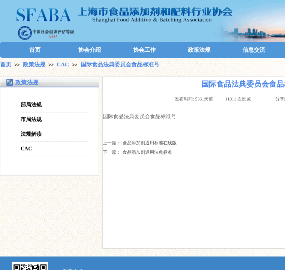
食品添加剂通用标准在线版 (140, 143)
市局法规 (31, 119)
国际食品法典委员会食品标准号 (120, 65)
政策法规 (199, 50)
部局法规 (31, 105)
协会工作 (144, 50)
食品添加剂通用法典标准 (137, 152)
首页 (34, 50)
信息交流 (254, 50)
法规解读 (31, 134)
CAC (63, 65)
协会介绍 (89, 50)
